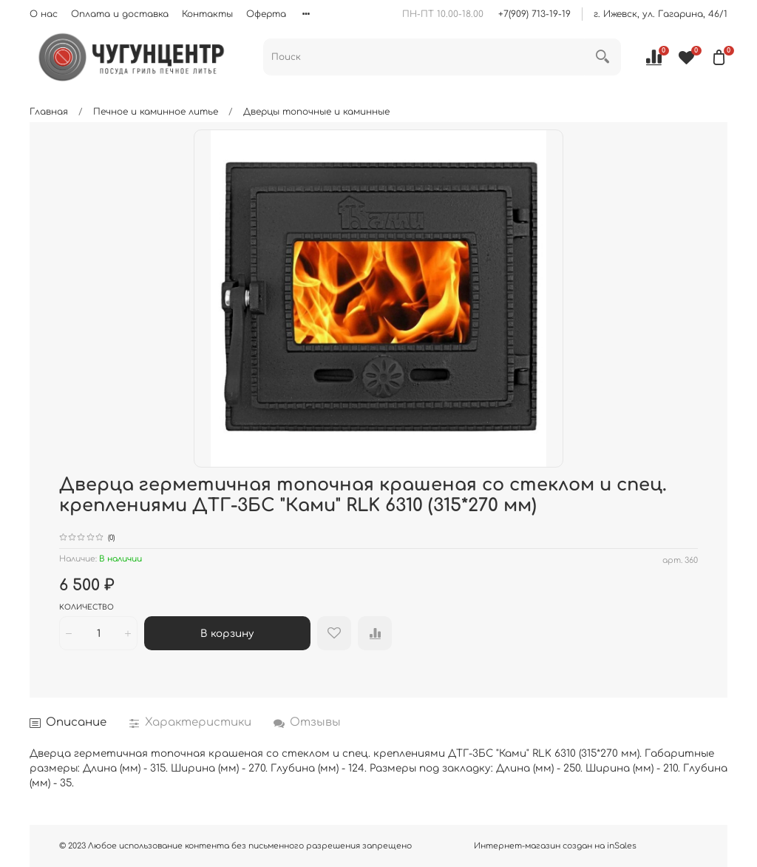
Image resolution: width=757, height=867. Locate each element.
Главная (49, 112)
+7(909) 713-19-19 (534, 14)
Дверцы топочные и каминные (316, 112)
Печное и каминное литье (155, 112)
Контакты (207, 14)
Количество (86, 607)
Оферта (266, 14)
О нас (44, 14)
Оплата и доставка (120, 14)
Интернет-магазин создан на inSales (555, 846)
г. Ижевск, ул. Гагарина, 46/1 (660, 14)
